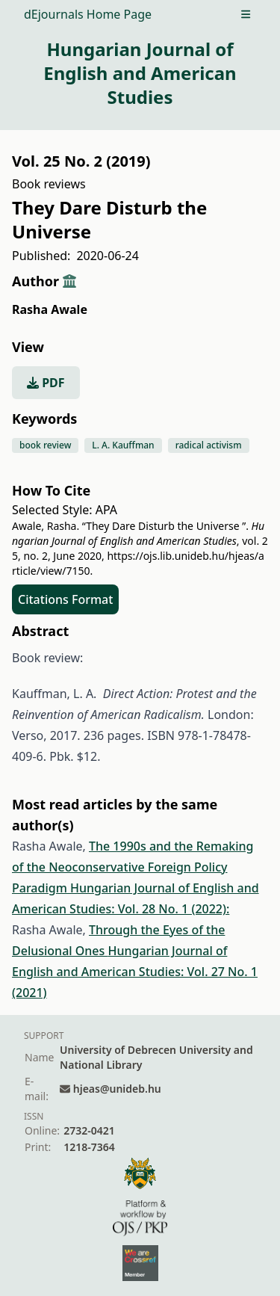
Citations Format (65, 599)
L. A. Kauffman (123, 445)
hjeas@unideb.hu (117, 1088)
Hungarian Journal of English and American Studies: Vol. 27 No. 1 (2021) (135, 971)
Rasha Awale (49, 309)
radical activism (208, 445)
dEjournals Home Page (88, 14)
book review (45, 445)
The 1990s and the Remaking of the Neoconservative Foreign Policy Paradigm (133, 867)
